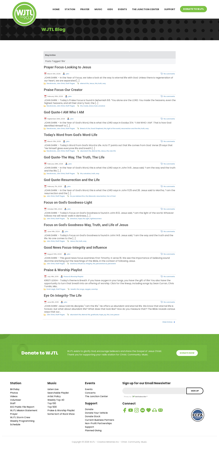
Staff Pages (70, 83)
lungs (82, 289)
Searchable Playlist (58, 392)
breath (73, 289)
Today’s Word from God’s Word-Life (70, 135)
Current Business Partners (99, 420)
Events (122, 9)
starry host (93, 106)
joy (105, 314)
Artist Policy (54, 396)
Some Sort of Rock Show (61, 414)
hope (80, 218)
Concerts (90, 392)
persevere (112, 263)
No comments (169, 74)
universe (101, 106)
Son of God (111, 196)
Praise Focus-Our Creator (63, 90)
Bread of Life (85, 128)
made (85, 106)
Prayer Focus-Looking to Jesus (67, 67)
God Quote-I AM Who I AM (64, 112)
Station (70, 9)
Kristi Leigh (51, 289)
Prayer (84, 9)
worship (94, 289)
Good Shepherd (97, 128)
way (104, 83)
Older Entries (167, 322)
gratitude (94, 314)
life (96, 83)
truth (100, 83)
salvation (87, 173)
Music (98, 9)
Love (111, 314)
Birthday (14, 389)
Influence (81, 263)
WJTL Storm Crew (20, 417)
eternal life (84, 83)
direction (73, 218)
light (87, 218)
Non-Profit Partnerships (98, 423)
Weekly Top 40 (55, 400)
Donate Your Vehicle (96, 412)
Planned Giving (93, 430)
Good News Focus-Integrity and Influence (75, 248)
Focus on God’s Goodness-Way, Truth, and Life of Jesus (86, 225)
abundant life (85, 151)
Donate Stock (92, 416)
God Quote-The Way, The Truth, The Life (74, 157)
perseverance (101, 263)
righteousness (96, 218)
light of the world (113, 128)
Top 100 (51, 403)
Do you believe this (77, 196)
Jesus (91, 83)
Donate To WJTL (193, 9)
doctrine (73, 263)
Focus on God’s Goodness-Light (68, 202)
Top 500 (52, 407)
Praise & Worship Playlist (63, 270)
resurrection (101, 196)
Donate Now (187, 353)
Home (56, 9)
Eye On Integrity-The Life (63, 296)
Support (169, 9)
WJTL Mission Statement (23, 410)
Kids (110, 9)
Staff (12, 403)
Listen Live (53, 389)
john (67, 74)
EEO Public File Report (22, 407)
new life (113, 151)
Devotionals (51, 83)
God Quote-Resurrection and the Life (72, 180)
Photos (14, 392)
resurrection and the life (130, 128)
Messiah (92, 196)
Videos (13, 396)
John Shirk (61, 83)
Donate (89, 409)
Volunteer (15, 400)
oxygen (88, 289)
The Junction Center (145, 9)
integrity (89, 263)
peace (116, 314)
